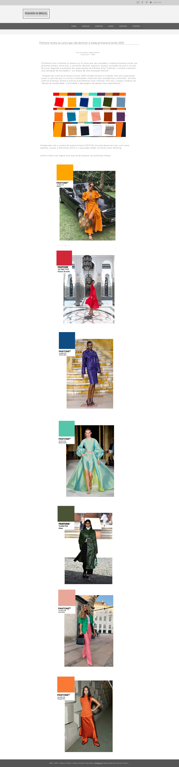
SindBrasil (99, 763)
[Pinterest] (146, 2)
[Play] (151, 2)
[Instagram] (138, 2)
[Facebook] (142, 2)
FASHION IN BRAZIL (36, 13)
